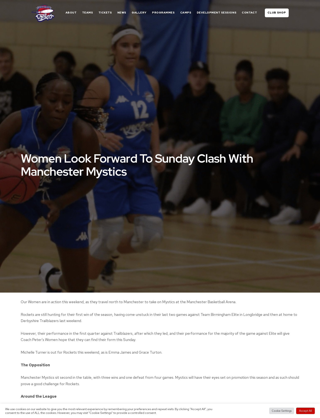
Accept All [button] (305, 411)
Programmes (163, 12)
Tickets (105, 12)
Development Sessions (216, 12)
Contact (249, 12)
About (71, 12)
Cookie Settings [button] (282, 411)
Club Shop (277, 12)
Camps (185, 12)
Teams (87, 12)
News (121, 12)
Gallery (139, 12)
